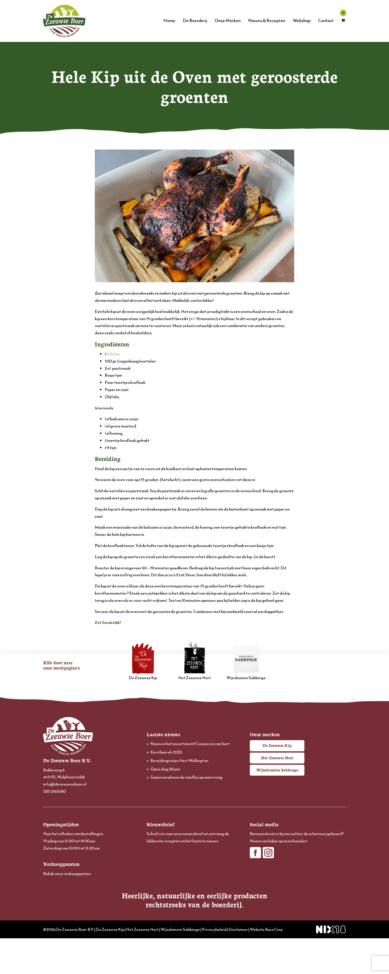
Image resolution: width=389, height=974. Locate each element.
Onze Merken (228, 20)
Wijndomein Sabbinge (246, 661)
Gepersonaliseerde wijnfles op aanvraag (186, 777)
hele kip (113, 354)
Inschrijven (194, 904)
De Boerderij (195, 20)
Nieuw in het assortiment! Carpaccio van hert (190, 744)
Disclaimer (238, 965)
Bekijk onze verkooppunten (67, 874)
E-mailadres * (158, 850)
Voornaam (155, 866)
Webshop (302, 20)
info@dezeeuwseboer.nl (64, 784)
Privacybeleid (214, 965)
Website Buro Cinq (266, 965)
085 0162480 (54, 791)
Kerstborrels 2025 (166, 752)
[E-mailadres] (195, 858)
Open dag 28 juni (165, 769)
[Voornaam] (195, 874)
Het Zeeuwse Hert (194, 661)
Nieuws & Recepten (266, 20)
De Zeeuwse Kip (143, 661)
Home (169, 20)
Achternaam (157, 883)
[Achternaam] (195, 891)
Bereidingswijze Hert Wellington (179, 760)
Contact (326, 20)
